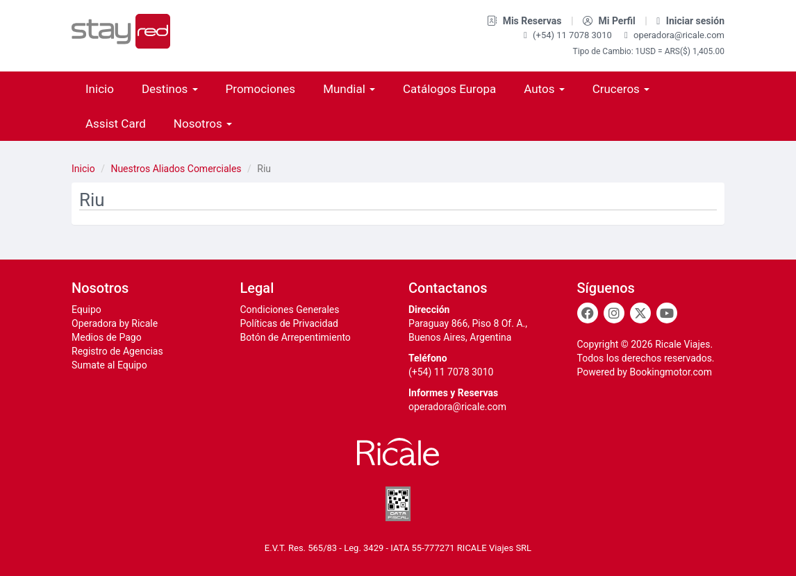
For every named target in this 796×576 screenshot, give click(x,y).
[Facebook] (587, 313)
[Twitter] (640, 313)
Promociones (261, 89)
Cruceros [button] (620, 89)
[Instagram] (614, 313)
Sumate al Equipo (109, 365)
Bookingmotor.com (670, 372)
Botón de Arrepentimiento (295, 337)
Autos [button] (544, 89)
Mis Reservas (525, 20)
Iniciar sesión (690, 20)
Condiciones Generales (290, 309)
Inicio (99, 89)
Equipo (86, 309)
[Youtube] (666, 313)
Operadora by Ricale (115, 323)
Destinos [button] (170, 89)
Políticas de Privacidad (289, 323)
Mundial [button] (349, 89)
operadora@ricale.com (674, 35)
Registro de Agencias (117, 351)
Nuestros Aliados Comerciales (175, 168)
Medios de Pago (107, 337)
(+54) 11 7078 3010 (569, 35)
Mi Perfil (610, 20)
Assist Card (115, 123)
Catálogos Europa (449, 89)
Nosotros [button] (203, 123)
